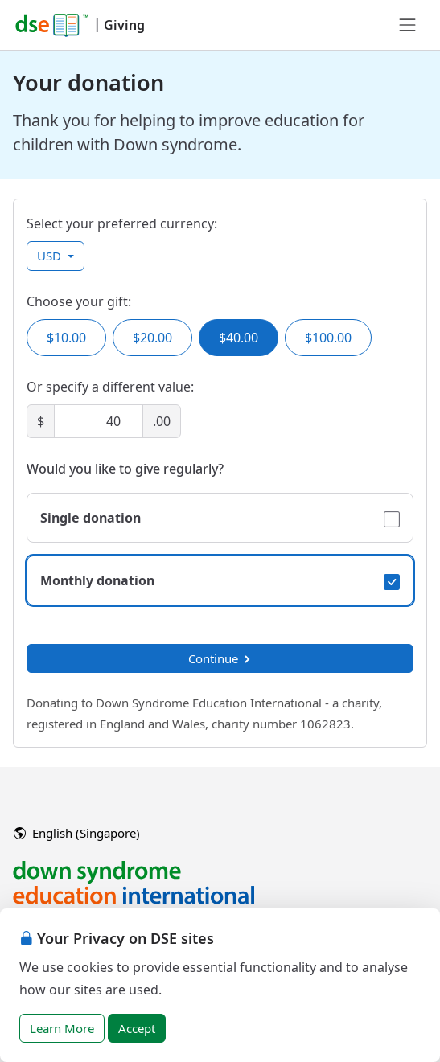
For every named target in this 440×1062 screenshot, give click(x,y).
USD (50, 256)
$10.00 (66, 337)
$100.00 (328, 337)
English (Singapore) (77, 833)
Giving (124, 25)
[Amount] (98, 421)
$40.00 (238, 337)
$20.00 (152, 337)
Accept (136, 1028)
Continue (220, 658)
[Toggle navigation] (408, 25)
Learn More (62, 1028)
